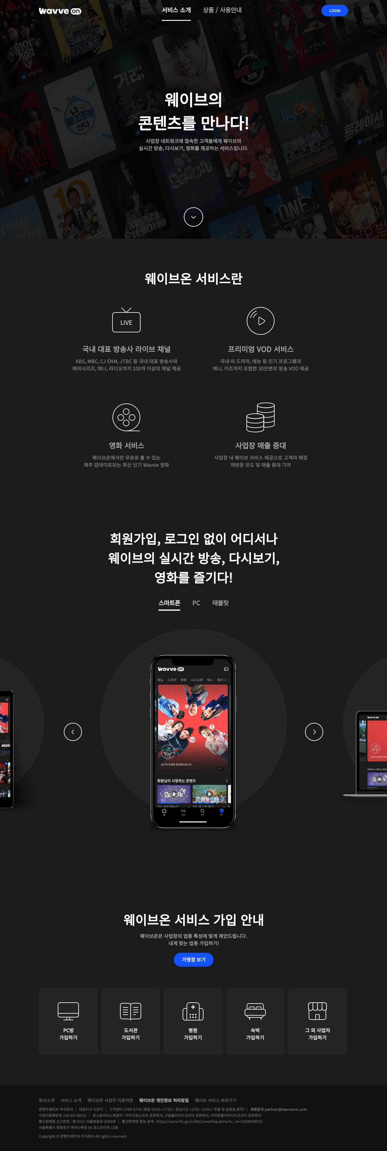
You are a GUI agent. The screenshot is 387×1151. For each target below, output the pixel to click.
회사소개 (46, 1100)
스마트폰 (169, 602)
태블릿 (220, 602)
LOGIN (334, 10)
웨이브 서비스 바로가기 (215, 1100)
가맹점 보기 (194, 959)
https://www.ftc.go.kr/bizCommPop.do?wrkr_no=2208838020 (209, 1121)
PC (196, 602)
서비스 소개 (70, 1100)
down (193, 217)
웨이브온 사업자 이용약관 (110, 1100)
